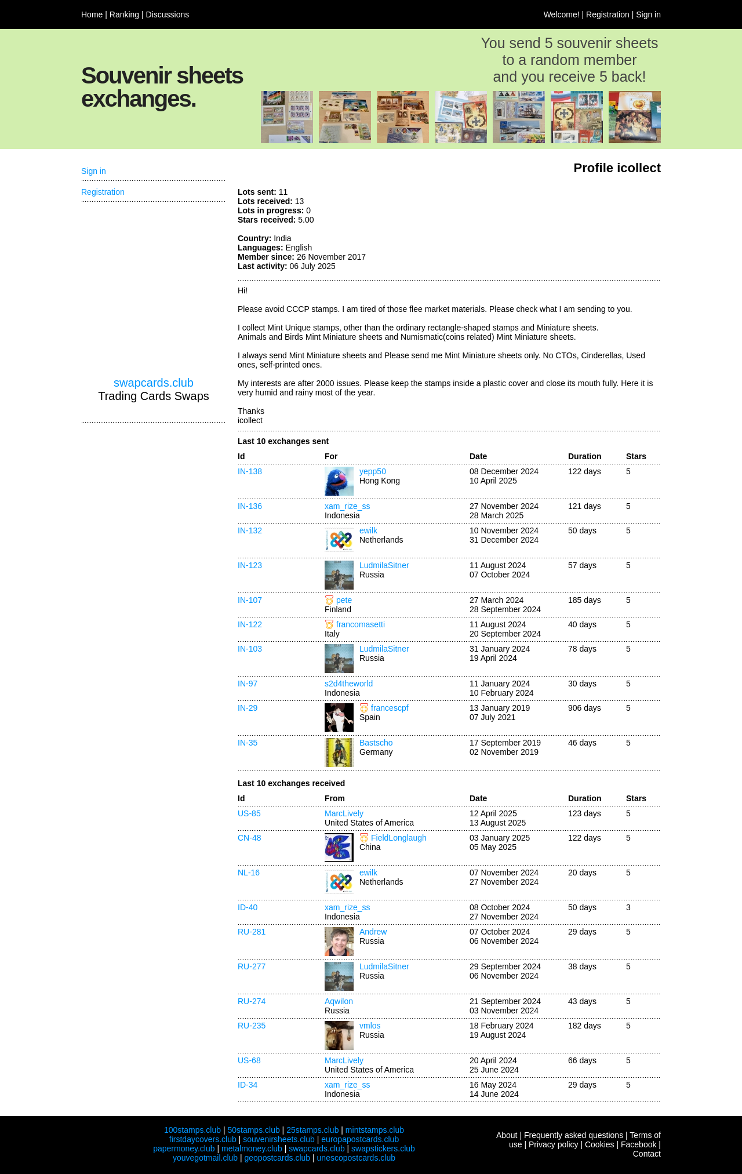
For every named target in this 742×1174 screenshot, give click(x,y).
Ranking (124, 14)
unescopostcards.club (356, 1157)
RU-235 (251, 1025)
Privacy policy (554, 1144)
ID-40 (247, 907)
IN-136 (250, 506)
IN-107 (250, 600)
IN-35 (247, 742)
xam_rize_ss (347, 506)
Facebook (638, 1144)
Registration (608, 14)
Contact (647, 1153)
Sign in (648, 14)
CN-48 (249, 837)
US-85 (249, 813)
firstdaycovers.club (203, 1139)
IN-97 (247, 683)
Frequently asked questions (573, 1135)
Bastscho (376, 742)
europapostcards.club (360, 1139)
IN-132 (250, 530)
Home (92, 14)
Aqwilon (339, 1001)
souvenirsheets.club (279, 1139)
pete (344, 600)
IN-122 (250, 624)
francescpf (390, 708)
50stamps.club (253, 1130)
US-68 (249, 1060)
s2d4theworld (349, 683)
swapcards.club (154, 382)
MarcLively (344, 813)
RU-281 (251, 931)
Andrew (373, 931)
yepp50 (372, 471)
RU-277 (251, 966)
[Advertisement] (574, 230)
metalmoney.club (251, 1148)
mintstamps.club (374, 1130)
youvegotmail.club (205, 1157)
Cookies (599, 1144)
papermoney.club (183, 1148)
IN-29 (247, 708)
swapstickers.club (383, 1148)
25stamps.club (312, 1130)
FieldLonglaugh (399, 837)
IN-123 (250, 565)
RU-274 (251, 1001)
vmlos (370, 1025)
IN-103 (250, 648)
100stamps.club (192, 1130)
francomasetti (360, 624)
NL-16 (249, 872)
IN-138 (250, 471)
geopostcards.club (278, 1157)
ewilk (368, 530)
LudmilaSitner (384, 565)
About (507, 1135)
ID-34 (247, 1084)
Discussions (168, 14)
